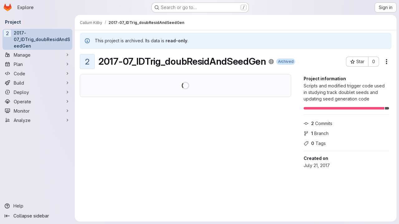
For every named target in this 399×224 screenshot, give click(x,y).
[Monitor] (37, 110)
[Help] (37, 206)
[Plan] (37, 64)
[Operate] (37, 101)
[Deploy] (37, 92)
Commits (318, 123)
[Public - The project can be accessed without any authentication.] (271, 61)
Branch (316, 133)
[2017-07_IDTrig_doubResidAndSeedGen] (37, 39)
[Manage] (37, 54)
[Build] (37, 82)
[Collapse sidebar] (37, 216)
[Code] (37, 73)
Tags (315, 143)
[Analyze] (37, 120)
